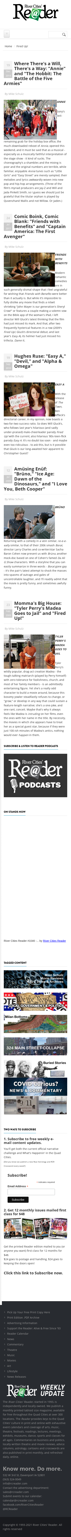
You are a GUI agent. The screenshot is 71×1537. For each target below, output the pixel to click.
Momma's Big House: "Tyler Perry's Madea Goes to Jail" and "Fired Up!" (40, 610)
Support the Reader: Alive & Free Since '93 (34, 1328)
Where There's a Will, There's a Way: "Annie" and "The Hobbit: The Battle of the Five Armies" (35, 73)
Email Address (18, 1186)
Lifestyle (12, 1371)
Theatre (12, 1350)
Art (9, 1366)
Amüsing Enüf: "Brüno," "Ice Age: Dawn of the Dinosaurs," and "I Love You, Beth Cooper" (35, 479)
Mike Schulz (16, 94)
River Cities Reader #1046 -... (21, 940)
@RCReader (10, 1509)
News (10, 1339)
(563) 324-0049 (12, 1479)
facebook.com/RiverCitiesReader (23, 1504)
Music (11, 1355)
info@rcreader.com (15, 1483)
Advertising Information (22, 1323)
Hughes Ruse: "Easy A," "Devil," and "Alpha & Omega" (40, 361)
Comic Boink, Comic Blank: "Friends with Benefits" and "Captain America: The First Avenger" (35, 226)
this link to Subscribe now (38, 1272)
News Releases (16, 1376)
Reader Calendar (18, 1333)
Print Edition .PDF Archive (23, 1317)
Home (8, 46)
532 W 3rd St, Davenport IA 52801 (24, 1475)
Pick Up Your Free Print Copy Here (28, 1312)
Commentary (15, 1344)
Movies (11, 1360)
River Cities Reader (54, 940)
